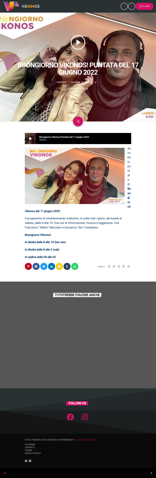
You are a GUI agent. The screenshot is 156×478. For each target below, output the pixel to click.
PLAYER (144, 6)
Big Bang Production (85, 440)
